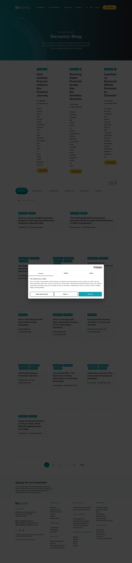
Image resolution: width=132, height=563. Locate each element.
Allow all (90, 294)
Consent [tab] (40, 273)
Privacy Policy (39, 287)
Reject (66, 294)
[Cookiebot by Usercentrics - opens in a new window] (94, 267)
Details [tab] (66, 273)
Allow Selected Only (42, 294)
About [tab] (91, 273)
